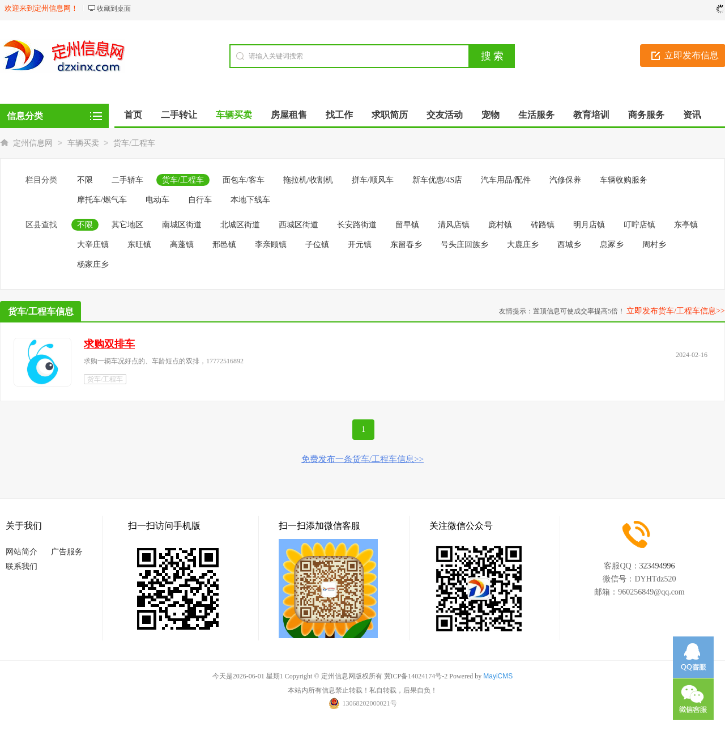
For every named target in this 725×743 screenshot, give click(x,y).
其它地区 (127, 224)
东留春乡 (406, 244)
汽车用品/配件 (506, 180)
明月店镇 (589, 224)
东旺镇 (139, 244)
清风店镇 (454, 224)
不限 (85, 180)
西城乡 (569, 244)
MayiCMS (498, 676)
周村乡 (654, 244)
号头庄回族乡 (464, 244)
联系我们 (21, 566)
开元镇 (360, 244)
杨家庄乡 (93, 264)
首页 (133, 115)
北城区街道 (240, 224)
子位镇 (317, 244)
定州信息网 (33, 143)
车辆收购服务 (623, 180)
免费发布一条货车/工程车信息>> (362, 459)
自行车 (200, 200)
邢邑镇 (224, 244)
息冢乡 (612, 244)
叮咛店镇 (639, 224)
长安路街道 (357, 224)
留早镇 (407, 224)
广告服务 (67, 551)
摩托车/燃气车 (102, 200)
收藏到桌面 (114, 8)
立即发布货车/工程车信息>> (675, 311)
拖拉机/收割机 (308, 180)
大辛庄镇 (93, 244)
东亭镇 (686, 224)
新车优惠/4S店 (437, 180)
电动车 (157, 200)
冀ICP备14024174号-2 (416, 676)
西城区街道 (298, 224)
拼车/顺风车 (373, 180)
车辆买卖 (83, 143)
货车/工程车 (134, 143)
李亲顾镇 (271, 244)
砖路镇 (543, 224)
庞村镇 (500, 224)
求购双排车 (109, 344)
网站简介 (21, 551)
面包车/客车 (244, 180)
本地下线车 (250, 200)
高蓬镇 (182, 244)
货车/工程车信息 (41, 311)
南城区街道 (182, 224)
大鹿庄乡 (523, 244)
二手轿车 (127, 180)
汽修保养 (565, 180)
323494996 (657, 566)
